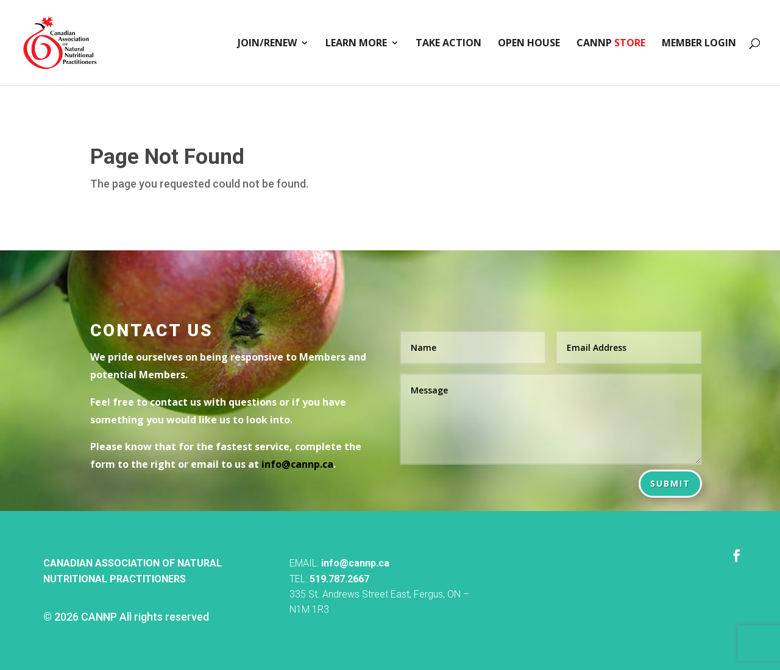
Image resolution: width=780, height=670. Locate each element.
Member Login (699, 43)
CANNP (610, 43)
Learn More (356, 43)
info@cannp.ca (355, 563)
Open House (529, 43)
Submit (670, 483)
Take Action (448, 43)
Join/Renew (267, 43)
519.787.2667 (339, 579)
